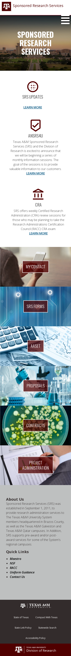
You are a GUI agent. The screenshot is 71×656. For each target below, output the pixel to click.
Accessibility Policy (35, 638)
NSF (12, 563)
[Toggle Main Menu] (65, 19)
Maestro (15, 559)
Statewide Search (47, 627)
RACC (13, 568)
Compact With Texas (46, 617)
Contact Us (17, 577)
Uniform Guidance (22, 572)
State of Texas (21, 617)
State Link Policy (23, 627)
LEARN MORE (32, 107)
